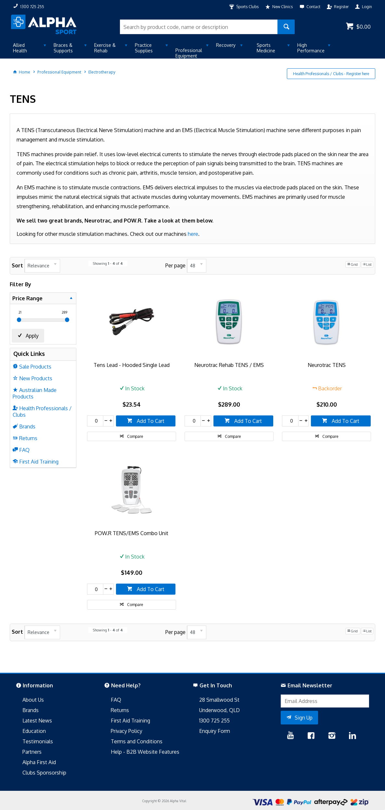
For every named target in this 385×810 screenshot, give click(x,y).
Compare (135, 436)
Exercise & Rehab (105, 47)
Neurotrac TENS (327, 365)
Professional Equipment (188, 53)
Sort (17, 265)
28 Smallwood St (219, 699)
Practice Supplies (144, 47)
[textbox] (198, 27)
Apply (32, 335)
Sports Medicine (266, 47)
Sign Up (304, 717)
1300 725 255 (214, 720)
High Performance (311, 47)
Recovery (226, 45)
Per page (175, 265)
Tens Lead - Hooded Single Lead (132, 365)
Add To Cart (149, 421)
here (193, 234)
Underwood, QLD (219, 710)
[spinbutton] (95, 421)
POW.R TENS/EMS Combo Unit (131, 533)
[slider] (19, 319)
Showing (108, 263)
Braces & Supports (63, 47)
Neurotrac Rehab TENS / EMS (229, 365)
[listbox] (42, 266)
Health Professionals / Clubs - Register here (331, 73)
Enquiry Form (214, 731)
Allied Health (20, 47)
